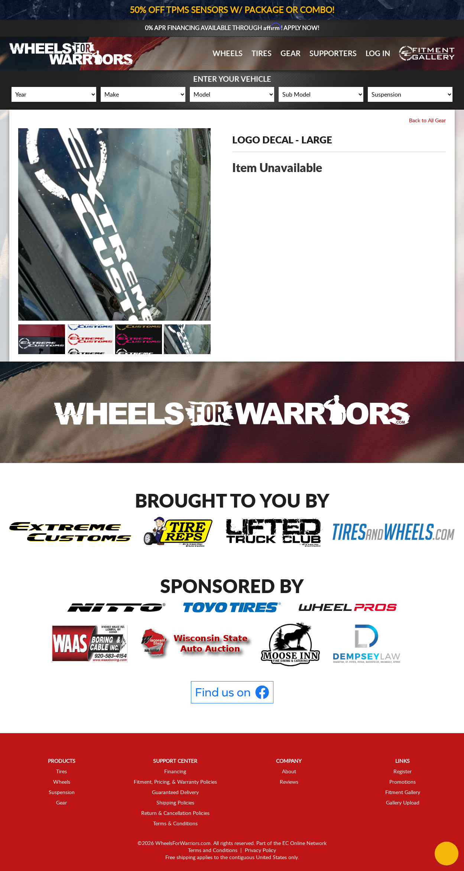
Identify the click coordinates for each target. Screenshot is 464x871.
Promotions (402, 781)
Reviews (289, 781)
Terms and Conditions (212, 850)
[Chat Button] (446, 853)
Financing (175, 771)
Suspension (62, 792)
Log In (378, 54)
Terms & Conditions (175, 823)
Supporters (333, 54)
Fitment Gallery (402, 792)
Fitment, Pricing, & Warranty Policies (175, 781)
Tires (262, 54)
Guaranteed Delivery (175, 792)
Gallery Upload (402, 802)
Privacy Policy (260, 850)
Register (402, 771)
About (289, 771)
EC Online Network (304, 843)
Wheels (227, 54)
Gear (290, 54)
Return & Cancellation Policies (175, 813)
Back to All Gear (427, 120)
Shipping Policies (175, 802)
